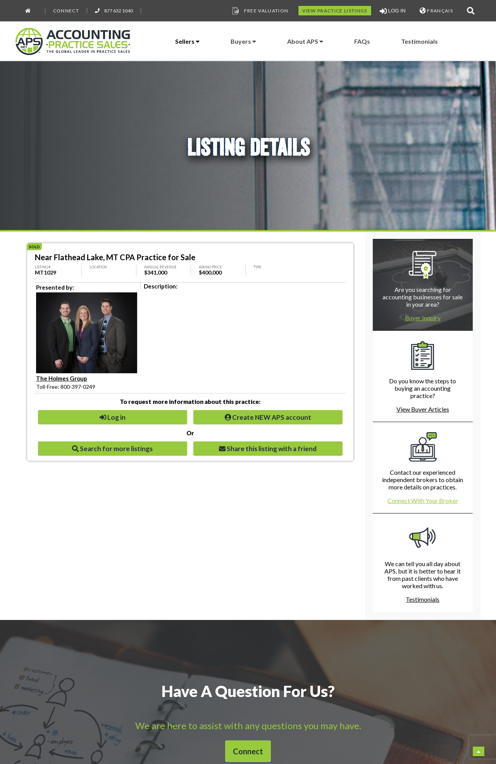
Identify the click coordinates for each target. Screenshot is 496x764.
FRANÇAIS (436, 11)
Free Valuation (260, 11)
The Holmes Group (61, 378)
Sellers (187, 41)
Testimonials (419, 41)
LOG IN (393, 10)
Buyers (243, 41)
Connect (66, 11)
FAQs (362, 41)
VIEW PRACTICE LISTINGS (334, 11)
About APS (305, 41)
